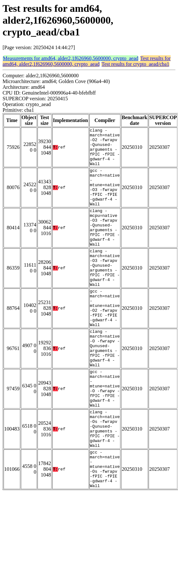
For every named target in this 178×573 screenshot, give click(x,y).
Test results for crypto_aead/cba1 (135, 64)
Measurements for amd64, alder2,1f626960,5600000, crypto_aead (70, 58)
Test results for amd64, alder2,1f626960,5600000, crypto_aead (87, 61)
